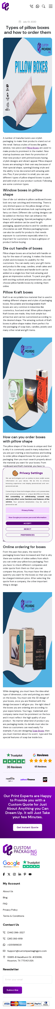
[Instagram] (14, 874)
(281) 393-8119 (15, 938)
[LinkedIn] (19, 874)
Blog (5, 897)
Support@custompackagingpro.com (27, 950)
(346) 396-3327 (16, 932)
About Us (8, 891)
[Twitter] (9, 874)
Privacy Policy (10, 909)
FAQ (5, 903)
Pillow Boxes (33, 147)
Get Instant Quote (27, 827)
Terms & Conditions (13, 915)
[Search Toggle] (43, 6)
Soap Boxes (38, 730)
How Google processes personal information (27, 517)
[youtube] (30, 874)
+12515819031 (14, 944)
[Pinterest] (25, 874)
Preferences (27, 535)
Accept (27, 523)
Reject (27, 529)
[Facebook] (4, 874)
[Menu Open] (50, 7)
